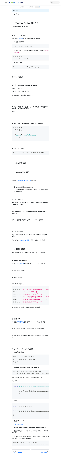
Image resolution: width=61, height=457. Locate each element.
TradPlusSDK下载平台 (24, 180)
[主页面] (13, 7)
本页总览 (15, 10)
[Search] (55, 2)
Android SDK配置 (24, 240)
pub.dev (21, 38)
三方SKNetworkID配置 (18, 424)
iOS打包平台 (20, 264)
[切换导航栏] (6, 2)
